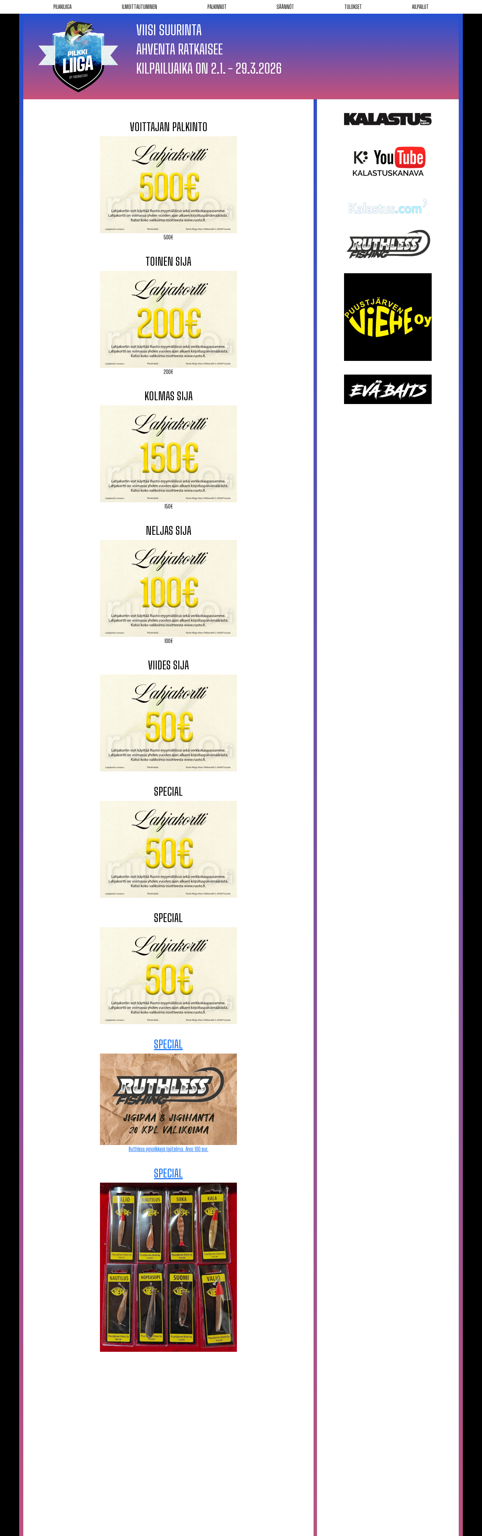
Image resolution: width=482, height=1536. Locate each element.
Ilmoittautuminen (139, 6)
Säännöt (285, 6)
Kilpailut (420, 6)
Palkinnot (217, 6)
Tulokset (353, 6)
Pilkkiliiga (62, 6)
